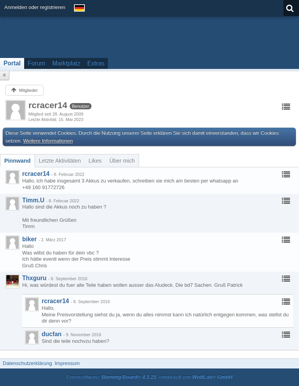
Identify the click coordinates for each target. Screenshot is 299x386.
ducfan (52, 334)
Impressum (67, 363)
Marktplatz (66, 63)
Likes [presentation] (95, 161)
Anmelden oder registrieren (34, 7)
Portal (12, 63)
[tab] (17, 160)
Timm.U (33, 200)
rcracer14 (35, 173)
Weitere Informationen (48, 141)
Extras (95, 63)
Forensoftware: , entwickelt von (149, 377)
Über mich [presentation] (122, 161)
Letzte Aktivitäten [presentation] (60, 161)
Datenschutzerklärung (27, 363)
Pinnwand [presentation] (17, 161)
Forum (36, 63)
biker (29, 239)
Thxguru (34, 278)
